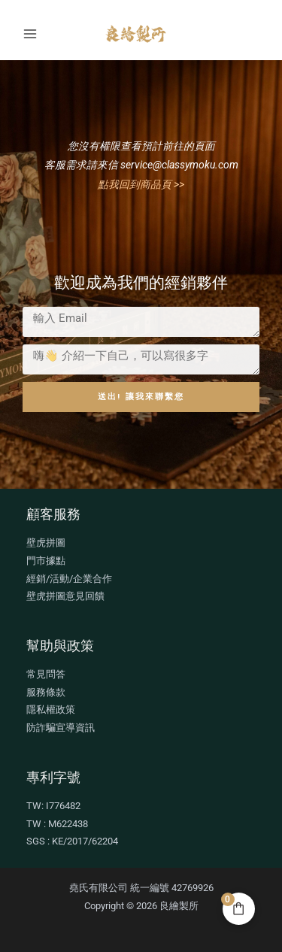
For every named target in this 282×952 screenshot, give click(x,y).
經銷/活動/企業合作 (69, 578)
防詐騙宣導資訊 (60, 727)
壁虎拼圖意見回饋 (65, 596)
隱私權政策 (50, 709)
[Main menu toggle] (29, 33)
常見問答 (45, 674)
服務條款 (45, 692)
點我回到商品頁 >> (141, 184)
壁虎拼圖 (45, 542)
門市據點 (45, 560)
